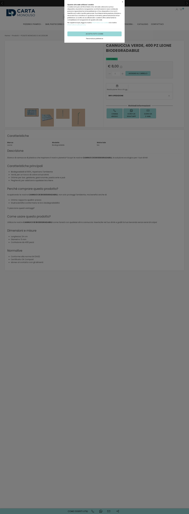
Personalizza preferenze (94, 38)
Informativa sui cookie (100, 23)
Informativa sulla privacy (76, 25)
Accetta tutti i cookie (94, 34)
